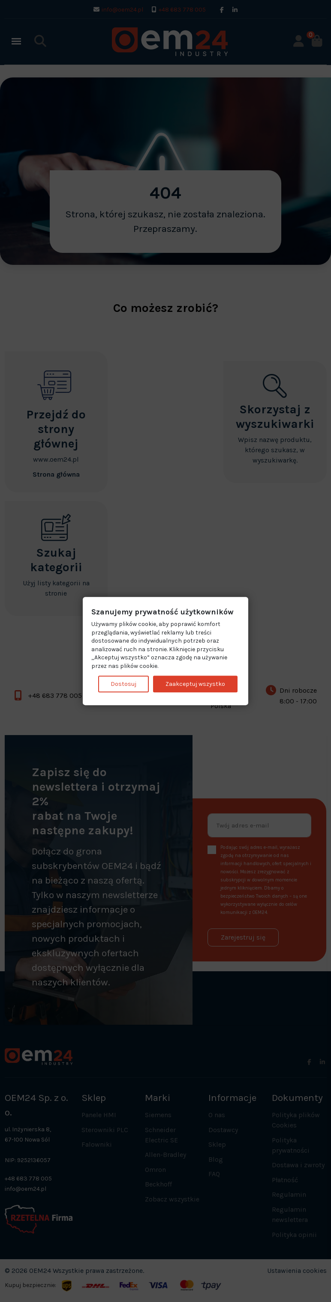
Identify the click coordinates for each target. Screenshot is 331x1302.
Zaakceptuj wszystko (195, 684)
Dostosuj (123, 684)
